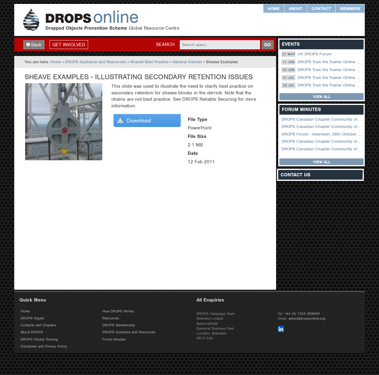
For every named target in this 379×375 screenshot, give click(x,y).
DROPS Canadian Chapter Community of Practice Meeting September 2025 (322, 142)
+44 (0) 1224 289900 (302, 315)
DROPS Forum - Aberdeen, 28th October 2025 (322, 134)
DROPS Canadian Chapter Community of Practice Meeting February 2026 (322, 127)
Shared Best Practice (149, 62)
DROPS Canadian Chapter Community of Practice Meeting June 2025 (322, 149)
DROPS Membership (118, 326)
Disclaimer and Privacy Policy (44, 348)
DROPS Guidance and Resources (95, 62)
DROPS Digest (32, 320)
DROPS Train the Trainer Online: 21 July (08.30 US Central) (322, 78)
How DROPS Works (118, 313)
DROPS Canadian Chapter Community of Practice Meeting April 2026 (322, 120)
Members (350, 8)
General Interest (187, 62)
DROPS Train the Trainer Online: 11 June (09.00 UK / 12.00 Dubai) (322, 63)
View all (321, 97)
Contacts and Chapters (38, 326)
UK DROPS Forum (306, 55)
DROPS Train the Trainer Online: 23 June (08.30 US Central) (322, 70)
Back (33, 45)
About (295, 8)
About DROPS (32, 333)
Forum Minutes (114, 341)
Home (274, 8)
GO (267, 45)
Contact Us (295, 175)
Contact (321, 8)
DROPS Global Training (39, 341)
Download (134, 121)
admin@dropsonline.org (306, 320)
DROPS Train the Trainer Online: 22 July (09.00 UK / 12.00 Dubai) (322, 86)
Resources (110, 320)
